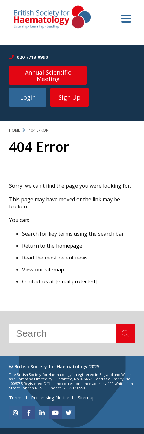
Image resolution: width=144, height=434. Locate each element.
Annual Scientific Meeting (48, 76)
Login (28, 97)
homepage (69, 245)
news (81, 257)
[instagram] (15, 412)
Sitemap (86, 398)
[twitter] (68, 412)
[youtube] (55, 412)
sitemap (54, 269)
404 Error (38, 130)
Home (14, 130)
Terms (16, 398)
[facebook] (28, 412)
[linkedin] (42, 412)
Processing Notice (50, 398)
